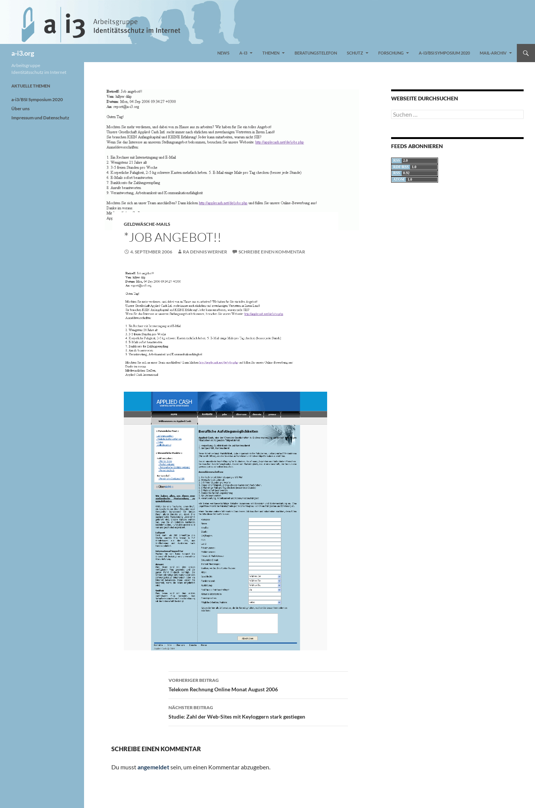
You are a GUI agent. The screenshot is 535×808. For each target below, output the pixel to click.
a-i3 (243, 52)
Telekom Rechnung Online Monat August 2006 (258, 684)
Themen (270, 52)
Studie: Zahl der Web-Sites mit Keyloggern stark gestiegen (258, 711)
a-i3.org (22, 53)
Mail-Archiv (493, 52)
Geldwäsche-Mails (147, 224)
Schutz (355, 52)
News (223, 52)
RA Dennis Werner (205, 252)
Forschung (391, 52)
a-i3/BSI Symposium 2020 (444, 52)
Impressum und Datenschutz (40, 117)
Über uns (20, 108)
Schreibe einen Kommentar (272, 252)
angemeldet (153, 766)
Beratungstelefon (316, 52)
